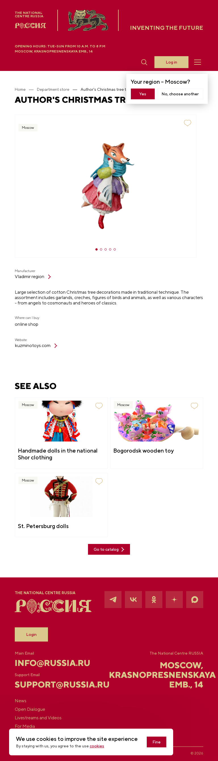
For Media (25, 726)
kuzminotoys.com (36, 345)
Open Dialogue (30, 709)
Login (31, 634)
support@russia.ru (46, 684)
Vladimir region (33, 276)
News (20, 700)
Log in (171, 62)
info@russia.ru (46, 663)
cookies (97, 746)
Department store (53, 89)
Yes (142, 94)
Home (20, 89)
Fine (156, 742)
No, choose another (180, 94)
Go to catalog (109, 549)
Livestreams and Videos (38, 717)
